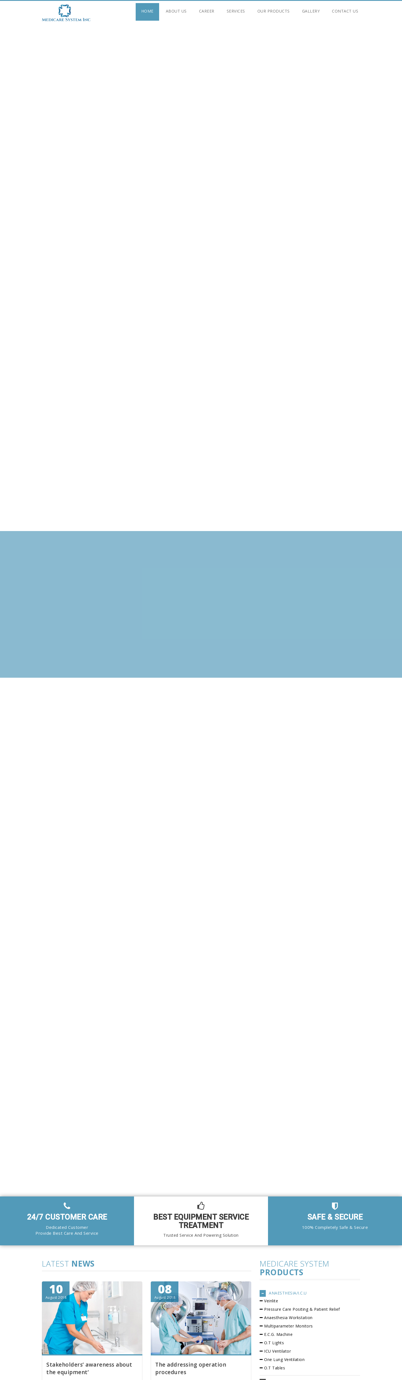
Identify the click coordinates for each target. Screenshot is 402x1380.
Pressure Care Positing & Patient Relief (302, 1309)
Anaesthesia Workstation (288, 1317)
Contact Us (345, 11)
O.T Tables (274, 1368)
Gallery (311, 11)
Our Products (273, 11)
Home (147, 11)
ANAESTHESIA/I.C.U (288, 1293)
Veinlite (271, 1300)
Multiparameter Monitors (288, 1326)
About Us (176, 11)
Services (236, 11)
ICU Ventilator (277, 1351)
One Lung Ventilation (284, 1359)
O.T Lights (274, 1342)
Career (206, 11)
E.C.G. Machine (278, 1334)
